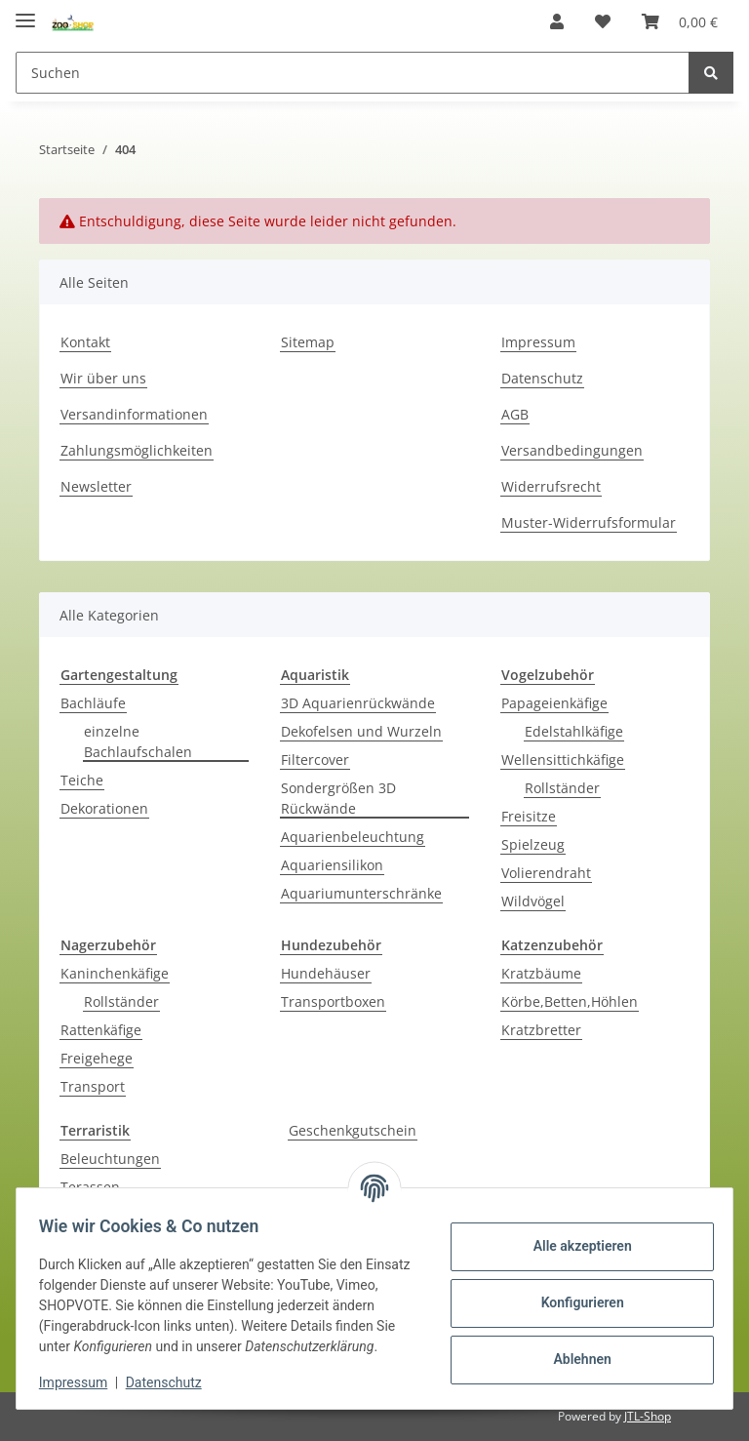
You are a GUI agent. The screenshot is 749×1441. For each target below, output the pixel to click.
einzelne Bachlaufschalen (138, 741)
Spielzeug (533, 844)
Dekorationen (104, 808)
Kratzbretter (541, 1030)
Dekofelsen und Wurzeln (361, 731)
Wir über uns (103, 378)
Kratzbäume (541, 973)
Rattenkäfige (100, 1030)
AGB (515, 414)
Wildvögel (533, 901)
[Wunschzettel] (602, 21)
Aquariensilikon (332, 865)
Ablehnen (573, 1349)
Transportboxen (333, 1001)
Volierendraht (546, 872)
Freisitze (528, 816)
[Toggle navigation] (25, 12)
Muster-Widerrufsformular (588, 522)
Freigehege (96, 1058)
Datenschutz (542, 378)
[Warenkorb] (679, 21)
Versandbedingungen (572, 450)
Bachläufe (93, 703)
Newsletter (96, 486)
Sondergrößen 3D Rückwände (338, 798)
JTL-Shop (647, 1416)
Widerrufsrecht (551, 486)
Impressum (538, 342)
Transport (92, 1086)
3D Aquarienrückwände (358, 703)
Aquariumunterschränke (361, 893)
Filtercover (315, 759)
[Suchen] (353, 73)
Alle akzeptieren (573, 1236)
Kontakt (85, 342)
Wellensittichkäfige (562, 759)
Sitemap (308, 342)
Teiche (81, 780)
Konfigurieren (573, 1293)
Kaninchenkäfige (114, 973)
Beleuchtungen (110, 1158)
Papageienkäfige (554, 703)
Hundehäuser (326, 973)
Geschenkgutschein (352, 1130)
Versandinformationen (134, 414)
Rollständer (562, 788)
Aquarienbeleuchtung (352, 836)
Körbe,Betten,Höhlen (569, 1001)
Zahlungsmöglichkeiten (136, 450)
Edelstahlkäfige (574, 731)
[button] (556, 21)
